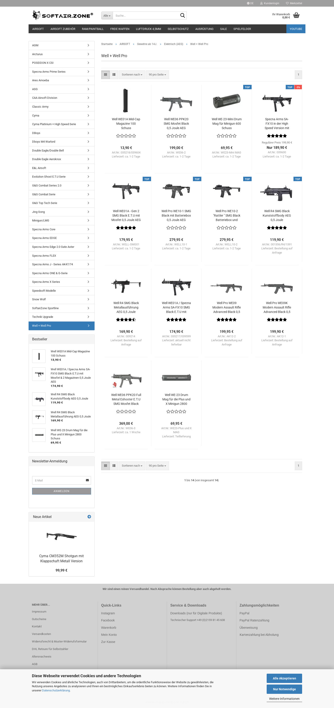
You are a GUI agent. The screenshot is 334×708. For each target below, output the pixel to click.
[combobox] (132, 74)
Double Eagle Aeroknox (46, 159)
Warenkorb (108, 627)
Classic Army (40, 106)
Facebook (108, 620)
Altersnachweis (41, 656)
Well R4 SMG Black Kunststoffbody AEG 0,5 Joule (277, 215)
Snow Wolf (39, 299)
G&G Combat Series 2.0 (46, 185)
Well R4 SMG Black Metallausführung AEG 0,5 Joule (126, 307)
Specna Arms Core (43, 229)
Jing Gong (38, 211)
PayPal (244, 613)
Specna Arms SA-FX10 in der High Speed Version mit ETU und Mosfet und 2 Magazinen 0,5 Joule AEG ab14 (277, 123)
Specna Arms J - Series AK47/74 (52, 264)
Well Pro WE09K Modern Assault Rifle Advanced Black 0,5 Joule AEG (277, 307)
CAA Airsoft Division (44, 97)
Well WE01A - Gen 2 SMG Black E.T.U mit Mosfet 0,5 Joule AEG (126, 215)
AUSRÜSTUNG (204, 29)
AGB (34, 664)
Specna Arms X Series (46, 281)
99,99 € (61, 570)
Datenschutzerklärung (56, 690)
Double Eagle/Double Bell (48, 150)
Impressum (39, 611)
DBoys (36, 133)
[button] (250, 3)
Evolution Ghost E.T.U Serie (49, 176)
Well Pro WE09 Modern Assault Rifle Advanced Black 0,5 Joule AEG (226, 307)
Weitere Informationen (284, 698)
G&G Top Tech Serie (44, 203)
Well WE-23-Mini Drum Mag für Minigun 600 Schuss (227, 123)
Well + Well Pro (41, 325)
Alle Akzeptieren (284, 678)
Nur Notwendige (284, 689)
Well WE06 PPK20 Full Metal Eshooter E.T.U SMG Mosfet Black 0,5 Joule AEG (126, 399)
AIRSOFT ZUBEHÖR (62, 29)
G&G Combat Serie (43, 194)
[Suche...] (107, 15)
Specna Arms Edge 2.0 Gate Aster (53, 246)
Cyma (35, 115)
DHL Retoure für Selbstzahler (50, 649)
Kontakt (37, 626)
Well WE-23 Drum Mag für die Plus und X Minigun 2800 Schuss (176, 399)
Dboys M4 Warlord (43, 141)
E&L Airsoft (39, 168)
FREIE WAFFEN (119, 29)
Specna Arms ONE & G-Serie (50, 273)
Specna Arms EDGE (44, 238)
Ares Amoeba (40, 80)
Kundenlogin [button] (269, 3)
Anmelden (62, 491)
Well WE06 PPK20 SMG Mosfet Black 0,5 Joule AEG (176, 123)
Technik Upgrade (42, 316)
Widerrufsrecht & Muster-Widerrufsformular (59, 641)
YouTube (296, 29)
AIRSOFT (38, 29)
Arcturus (37, 54)
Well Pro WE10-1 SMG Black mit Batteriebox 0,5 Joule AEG (176, 215)
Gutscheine (39, 619)
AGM (35, 45)
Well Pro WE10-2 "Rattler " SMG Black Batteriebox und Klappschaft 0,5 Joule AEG (227, 215)
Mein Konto (109, 634)
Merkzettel (294, 3)
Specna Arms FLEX (44, 255)
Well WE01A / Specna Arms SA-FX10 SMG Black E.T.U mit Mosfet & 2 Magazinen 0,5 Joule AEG (176, 307)
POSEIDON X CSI (43, 62)
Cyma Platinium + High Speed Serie (54, 124)
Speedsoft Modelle (44, 290)
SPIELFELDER (242, 29)
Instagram (108, 613)
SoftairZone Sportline (45, 308)
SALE (223, 29)
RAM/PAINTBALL (93, 29)
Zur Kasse (108, 642)
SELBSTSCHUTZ (178, 29)
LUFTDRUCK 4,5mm (148, 29)
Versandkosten (41, 634)
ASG (35, 89)
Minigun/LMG (40, 220)
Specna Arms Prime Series (49, 71)
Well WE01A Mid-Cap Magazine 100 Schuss (126, 123)
